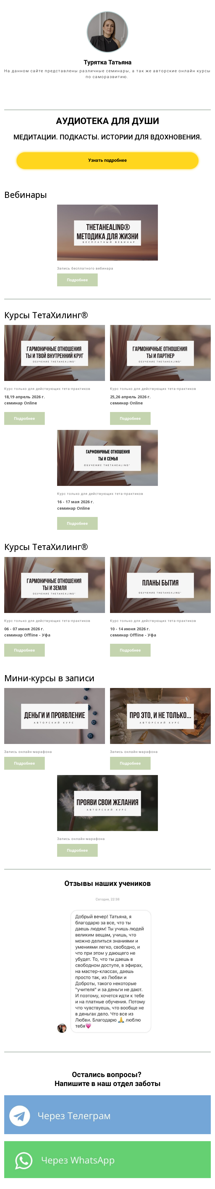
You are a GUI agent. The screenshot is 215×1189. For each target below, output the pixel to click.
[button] (9, 946)
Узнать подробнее (107, 142)
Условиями (157, 1172)
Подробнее (77, 261)
